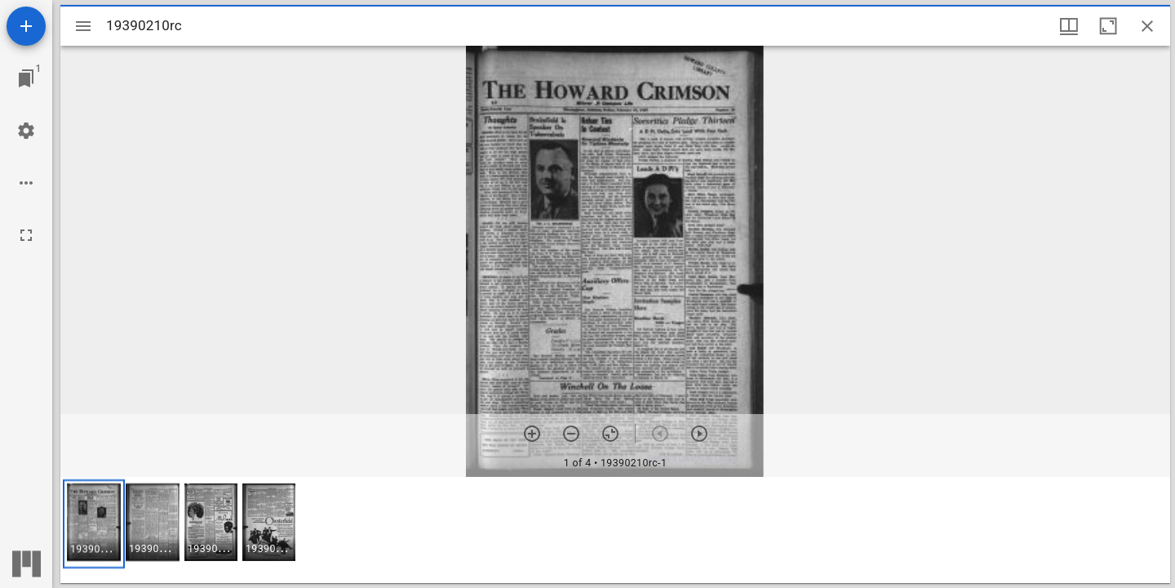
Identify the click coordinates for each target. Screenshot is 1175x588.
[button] (94, 523)
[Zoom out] (571, 433)
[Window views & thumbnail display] (1069, 26)
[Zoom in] (532, 433)
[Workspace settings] (26, 130)
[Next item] (699, 433)
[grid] (615, 530)
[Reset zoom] (610, 433)
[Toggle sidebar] (83, 26)
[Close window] (1147, 26)
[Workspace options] (26, 183)
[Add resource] (26, 26)
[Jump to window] (26, 78)
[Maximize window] (1108, 26)
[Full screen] (26, 235)
